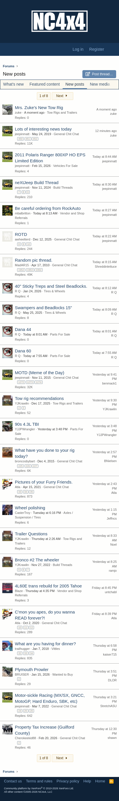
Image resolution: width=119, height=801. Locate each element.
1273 (30, 382)
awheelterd (22, 239)
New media (100, 84)
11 (25, 627)
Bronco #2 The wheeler (37, 559)
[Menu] (7, 49)
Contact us (13, 781)
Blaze (19, 591)
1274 (38, 382)
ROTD (21, 234)
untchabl (111, 592)
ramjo (113, 570)
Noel (113, 544)
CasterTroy (22, 512)
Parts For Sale (60, 334)
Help (87, 781)
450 (20, 138)
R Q (18, 291)
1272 (21, 382)
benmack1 (109, 383)
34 (25, 491)
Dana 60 (23, 350)
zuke (18, 112)
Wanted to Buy (62, 674)
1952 (21, 270)
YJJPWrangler (25, 429)
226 (28, 466)
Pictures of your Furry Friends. (44, 482)
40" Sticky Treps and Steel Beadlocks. (51, 286)
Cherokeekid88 (25, 738)
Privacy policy (68, 781)
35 (31, 491)
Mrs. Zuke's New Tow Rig (39, 107)
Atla (17, 487)
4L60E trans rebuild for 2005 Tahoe (48, 585)
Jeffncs (112, 518)
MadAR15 (22, 265)
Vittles (55, 648)
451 (28, 138)
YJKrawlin (22, 403)
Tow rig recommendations (39, 398)
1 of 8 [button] (43, 96)
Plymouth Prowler (32, 669)
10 (28, 244)
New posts (75, 84)
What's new (13, 84)
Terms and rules (39, 781)
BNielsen (110, 461)
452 (35, 138)
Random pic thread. (33, 260)
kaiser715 (110, 654)
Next (62, 96)
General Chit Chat (66, 134)
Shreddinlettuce (106, 266)
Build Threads (63, 187)
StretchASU (108, 706)
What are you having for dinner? (45, 643)
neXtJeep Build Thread (36, 182)
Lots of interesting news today (43, 129)
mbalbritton (22, 213)
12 (31, 627)
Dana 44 (23, 329)
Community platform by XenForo (39, 788)
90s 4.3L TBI (27, 424)
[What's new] (112, 49)
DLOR (112, 680)
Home (100, 781)
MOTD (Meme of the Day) (39, 372)
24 (19, 710)
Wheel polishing (30, 507)
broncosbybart (25, 461)
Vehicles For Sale (65, 165)
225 (20, 466)
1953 (30, 270)
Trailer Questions (31, 533)
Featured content (44, 84)
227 (35, 466)
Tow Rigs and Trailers (62, 112)
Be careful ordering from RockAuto (48, 208)
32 (19, 653)
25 (25, 710)
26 (31, 710)
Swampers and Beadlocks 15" (43, 307)
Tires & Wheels (54, 291)
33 (19, 491)
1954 (38, 270)
